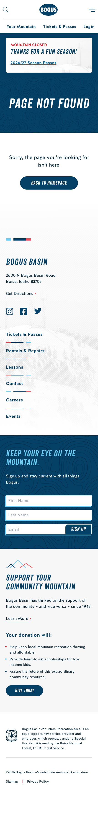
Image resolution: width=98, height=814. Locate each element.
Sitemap (12, 781)
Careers (14, 400)
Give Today (24, 691)
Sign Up (78, 529)
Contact (14, 383)
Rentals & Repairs (25, 351)
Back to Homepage (49, 183)
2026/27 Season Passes (33, 62)
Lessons (14, 367)
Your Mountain (21, 26)
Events (13, 416)
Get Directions (19, 293)
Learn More (17, 618)
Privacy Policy (38, 781)
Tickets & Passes (59, 26)
